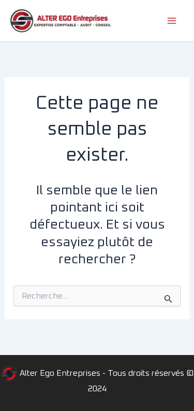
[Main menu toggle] (172, 21)
